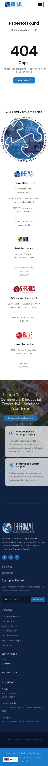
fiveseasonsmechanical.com (24, 317)
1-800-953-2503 (9, 677)
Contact (6, 668)
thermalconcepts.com (24, 221)
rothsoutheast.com (24, 267)
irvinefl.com (24, 363)
